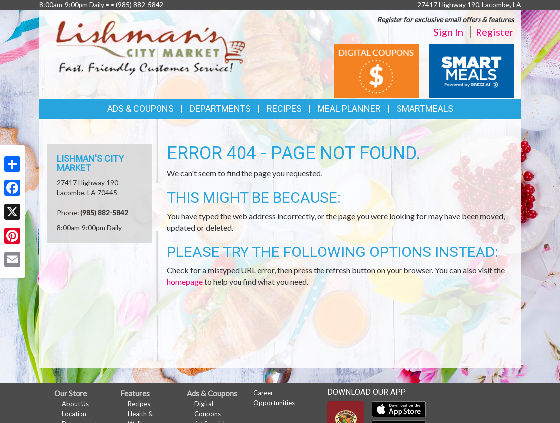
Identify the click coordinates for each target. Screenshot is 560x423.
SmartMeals (425, 108)
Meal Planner (349, 108)
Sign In (448, 32)
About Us (75, 404)
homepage (185, 281)
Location (74, 414)
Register (495, 32)
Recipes (284, 108)
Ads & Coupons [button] (140, 108)
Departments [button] (220, 108)
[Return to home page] (151, 47)
